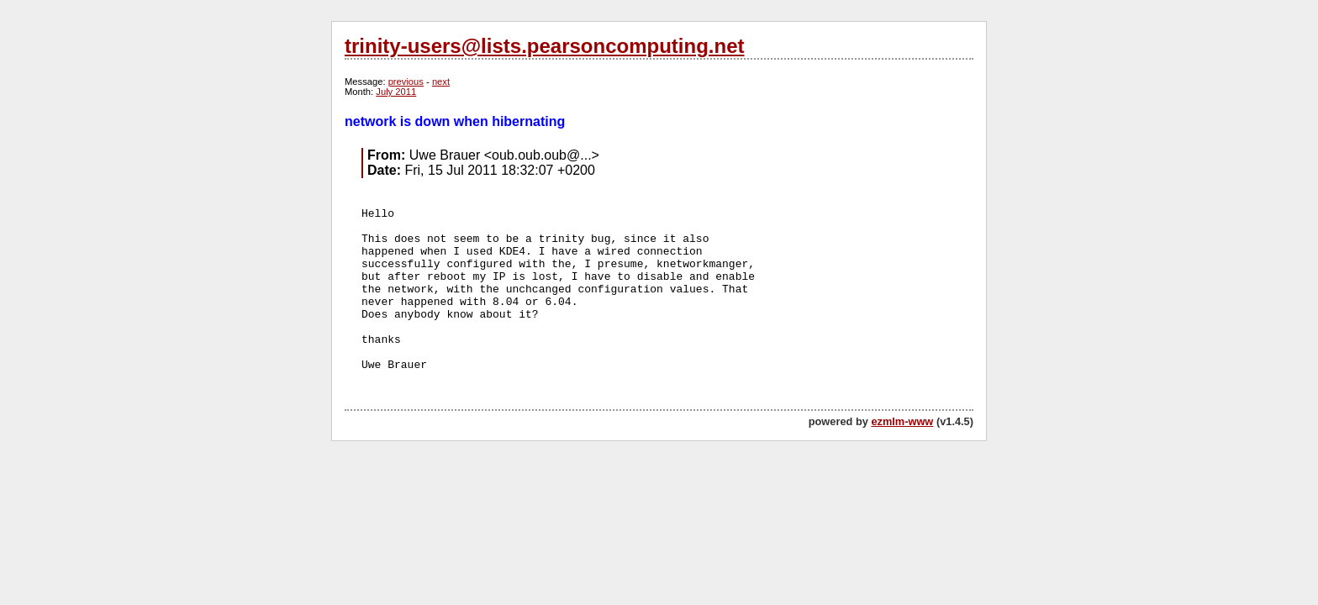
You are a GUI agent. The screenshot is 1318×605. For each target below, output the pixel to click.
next (441, 81)
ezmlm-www (902, 421)
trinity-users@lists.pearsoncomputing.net (544, 45)
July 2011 (396, 92)
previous (406, 81)
